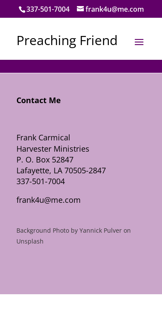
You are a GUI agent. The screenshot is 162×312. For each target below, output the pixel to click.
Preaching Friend (67, 40)
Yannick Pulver (100, 230)
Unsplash (30, 241)
